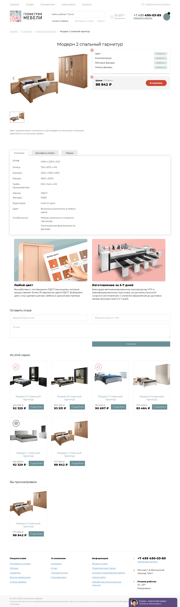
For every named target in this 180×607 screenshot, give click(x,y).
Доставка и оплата (84, 21)
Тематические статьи (104, 568)
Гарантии (15, 572)
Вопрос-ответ (100, 563)
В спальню (26, 31)
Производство (47, 4)
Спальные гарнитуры (45, 31)
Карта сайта (98, 577)
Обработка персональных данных (106, 583)
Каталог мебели (58, 21)
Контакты (87, 4)
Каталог (14, 31)
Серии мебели (18, 582)
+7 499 (152, 558)
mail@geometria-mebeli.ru (157, 4)
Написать (131, 344)
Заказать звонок (143, 18)
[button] (13, 78)
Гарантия (14, 4)
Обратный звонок (148, 561)
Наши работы (68, 4)
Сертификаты (58, 577)
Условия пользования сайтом (108, 572)
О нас (54, 568)
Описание (19, 153)
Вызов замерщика (20, 577)
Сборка (100, 21)
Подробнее (36, 407)
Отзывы (29, 4)
